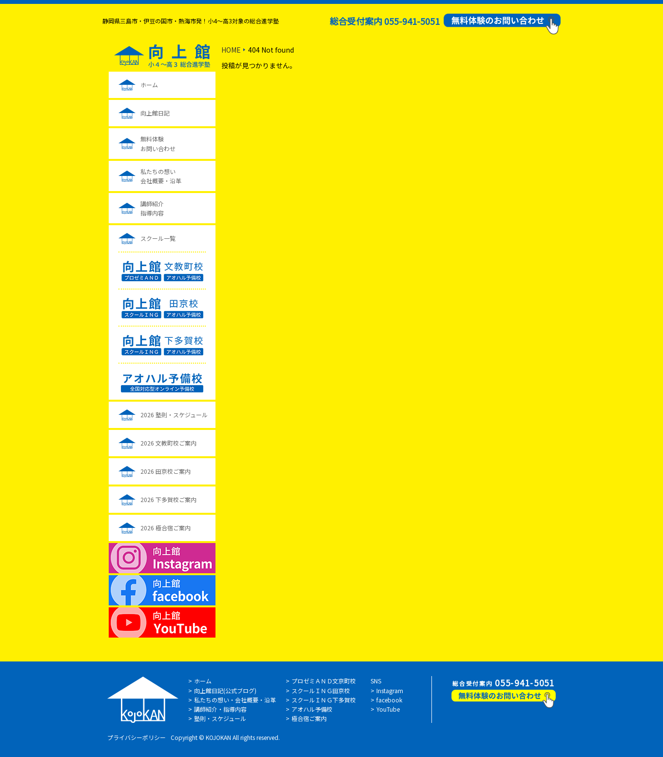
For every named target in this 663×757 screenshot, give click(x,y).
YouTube (388, 709)
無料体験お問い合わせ (158, 143)
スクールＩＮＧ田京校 (321, 690)
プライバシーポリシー (136, 737)
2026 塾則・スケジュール (174, 414)
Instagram (389, 690)
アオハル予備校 (312, 709)
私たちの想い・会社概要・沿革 (235, 700)
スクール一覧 (158, 238)
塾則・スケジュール (220, 718)
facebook (389, 700)
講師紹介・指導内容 (220, 709)
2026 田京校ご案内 (165, 471)
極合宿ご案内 (309, 718)
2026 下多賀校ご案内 (168, 499)
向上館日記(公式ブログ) (225, 690)
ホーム (149, 84)
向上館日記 (155, 113)
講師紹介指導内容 (152, 208)
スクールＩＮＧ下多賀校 (324, 700)
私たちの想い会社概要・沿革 (160, 176)
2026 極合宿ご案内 (165, 528)
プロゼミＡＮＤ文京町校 (324, 681)
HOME (231, 50)
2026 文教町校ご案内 (168, 443)
